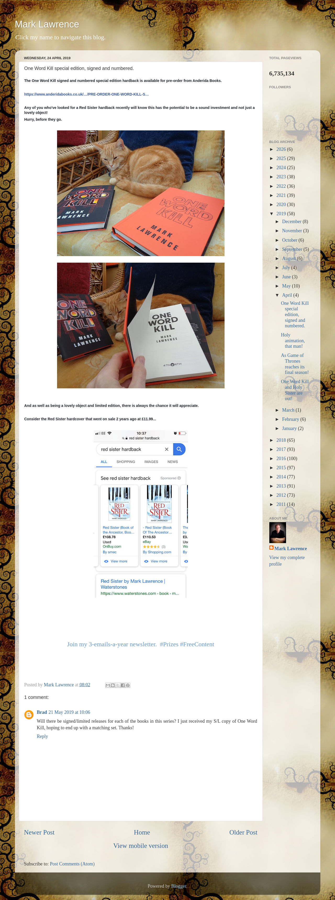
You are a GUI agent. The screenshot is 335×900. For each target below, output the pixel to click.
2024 (281, 167)
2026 (281, 149)
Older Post (243, 832)
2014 (281, 476)
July (286, 267)
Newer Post (39, 832)
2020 (281, 204)
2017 (281, 449)
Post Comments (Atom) (72, 863)
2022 (281, 186)
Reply (42, 736)
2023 (281, 176)
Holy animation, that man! (293, 340)
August (289, 258)
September (292, 249)
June (287, 276)
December (292, 221)
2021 (281, 195)
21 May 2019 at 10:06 (69, 712)
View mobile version (140, 845)
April (287, 295)
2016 (281, 458)
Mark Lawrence (47, 24)
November (292, 230)
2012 (281, 495)
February (291, 419)
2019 (281, 213)
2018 (281, 440)
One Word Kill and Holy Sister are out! (295, 390)
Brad (42, 712)
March (288, 410)
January (290, 428)
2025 (281, 158)
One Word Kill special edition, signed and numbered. (295, 314)
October (290, 240)
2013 (281, 486)
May (287, 286)
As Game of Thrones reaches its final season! (295, 364)
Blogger (178, 886)
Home (142, 832)
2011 (281, 504)
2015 (281, 467)
